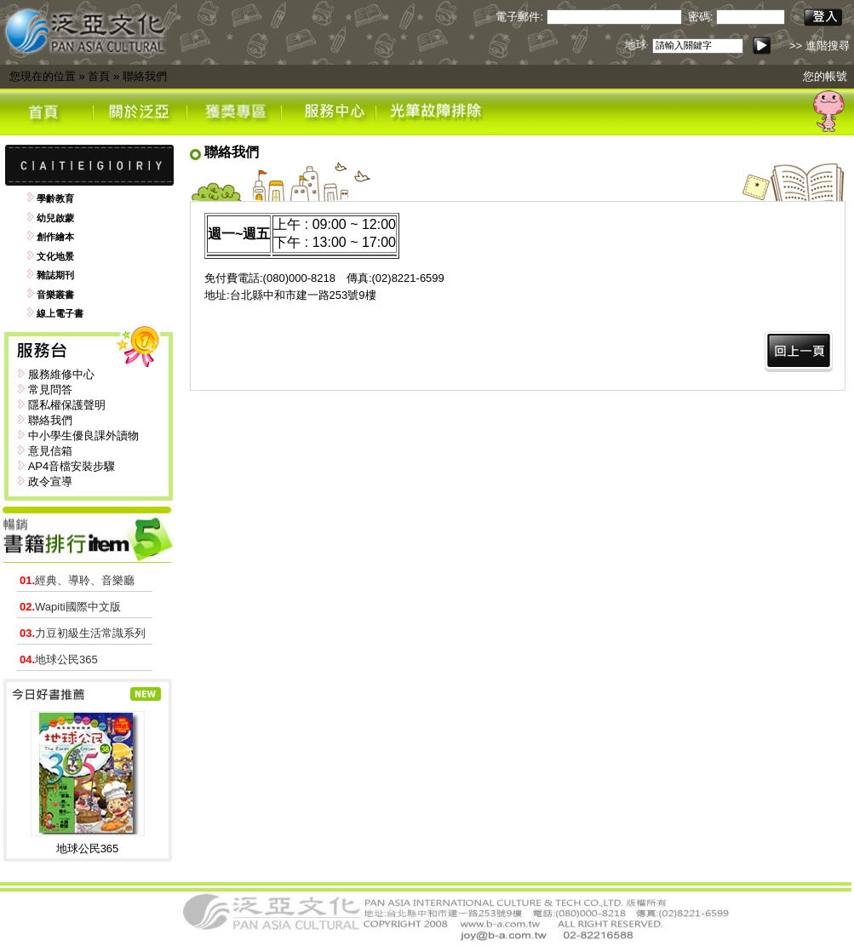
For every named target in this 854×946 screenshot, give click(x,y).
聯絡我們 (145, 76)
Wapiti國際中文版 (70, 606)
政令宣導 (50, 481)
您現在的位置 (42, 76)
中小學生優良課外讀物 (83, 435)
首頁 (99, 76)
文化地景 (55, 256)
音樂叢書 (55, 295)
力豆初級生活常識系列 (83, 633)
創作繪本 (55, 237)
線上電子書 (60, 313)
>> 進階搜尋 (819, 45)
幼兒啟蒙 (55, 218)
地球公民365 (59, 659)
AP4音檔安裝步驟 (72, 466)
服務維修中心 (61, 374)
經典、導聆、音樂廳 (77, 580)
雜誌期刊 (55, 275)
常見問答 (50, 389)
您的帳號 (825, 76)
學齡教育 (55, 198)
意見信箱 (50, 450)
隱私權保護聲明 (67, 404)
